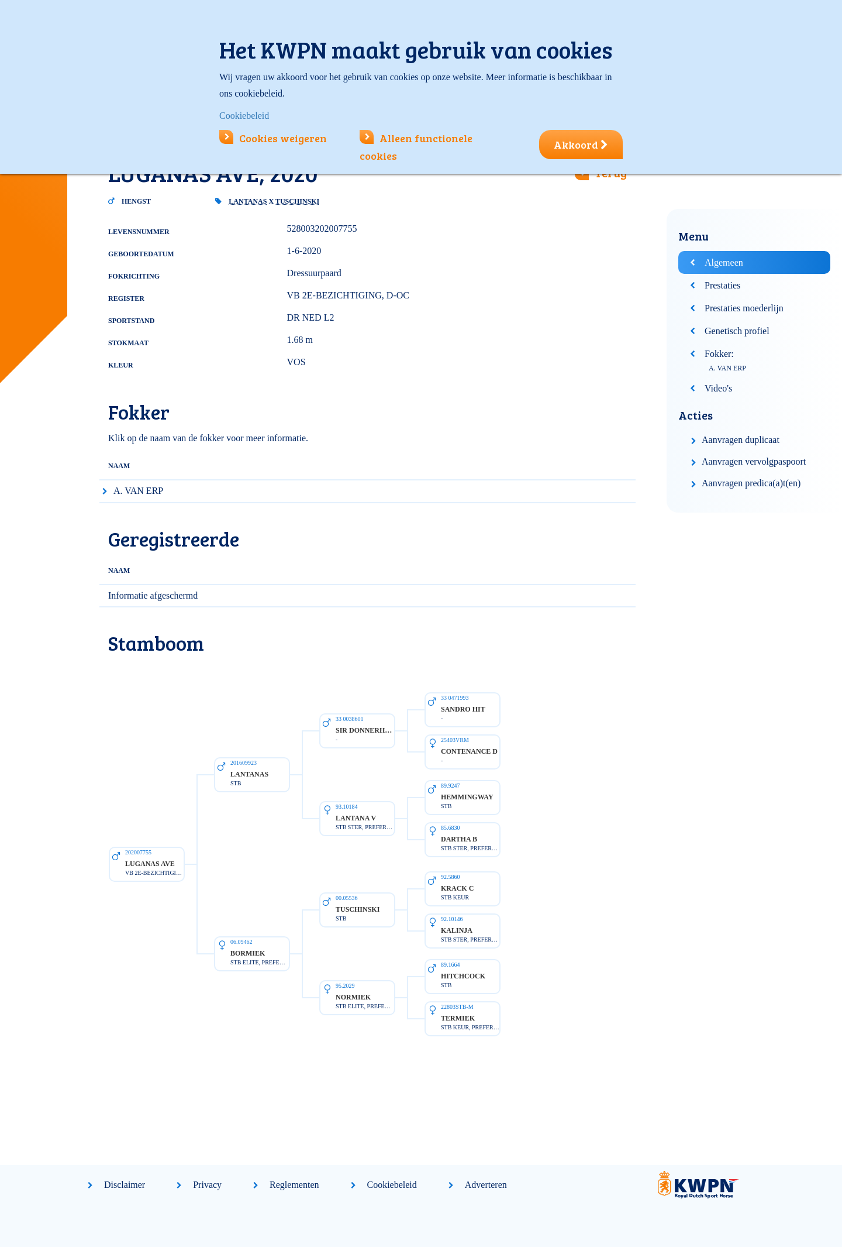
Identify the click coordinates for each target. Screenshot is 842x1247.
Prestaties (722, 285)
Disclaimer (124, 1185)
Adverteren (486, 1185)
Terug (611, 172)
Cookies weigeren (273, 138)
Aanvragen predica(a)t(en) (751, 483)
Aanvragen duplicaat (740, 440)
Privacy (207, 1185)
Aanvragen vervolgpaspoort (754, 461)
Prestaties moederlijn (744, 308)
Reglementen (294, 1185)
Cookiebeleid (392, 1185)
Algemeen (724, 262)
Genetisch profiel (737, 331)
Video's (718, 388)
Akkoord (581, 145)
